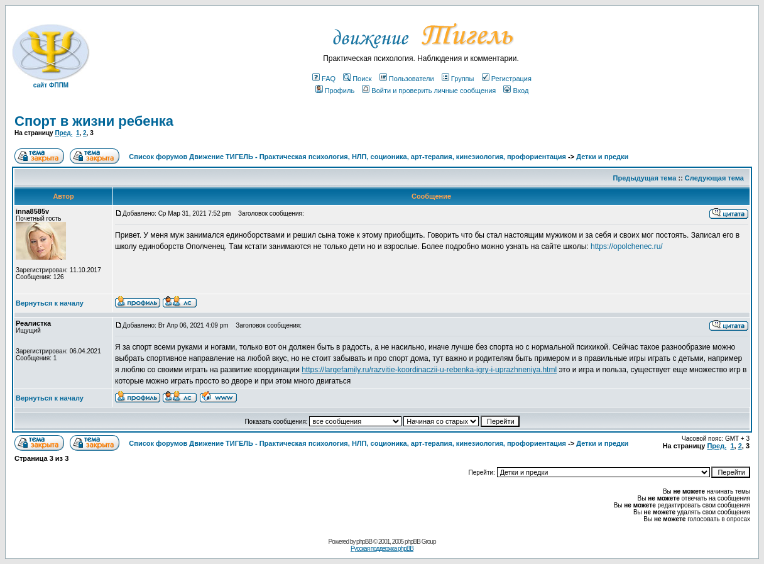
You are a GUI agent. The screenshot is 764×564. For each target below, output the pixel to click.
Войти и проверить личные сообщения (429, 90)
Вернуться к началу (50, 303)
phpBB (364, 541)
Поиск (357, 78)
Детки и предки (602, 156)
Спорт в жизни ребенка (93, 121)
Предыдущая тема (645, 178)
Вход (515, 90)
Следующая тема (714, 178)
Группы (458, 78)
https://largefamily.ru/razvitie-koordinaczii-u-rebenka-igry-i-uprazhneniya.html (429, 369)
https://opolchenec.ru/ (627, 246)
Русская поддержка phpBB (382, 548)
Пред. (63, 133)
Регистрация (507, 78)
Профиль (335, 90)
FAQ (324, 78)
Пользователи (406, 78)
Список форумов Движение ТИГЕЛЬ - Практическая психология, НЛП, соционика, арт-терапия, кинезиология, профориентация (347, 156)
